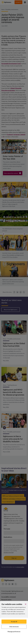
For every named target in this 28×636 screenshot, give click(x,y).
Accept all (14, 621)
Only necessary (14, 626)
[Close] (26, 604)
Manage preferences (14, 631)
